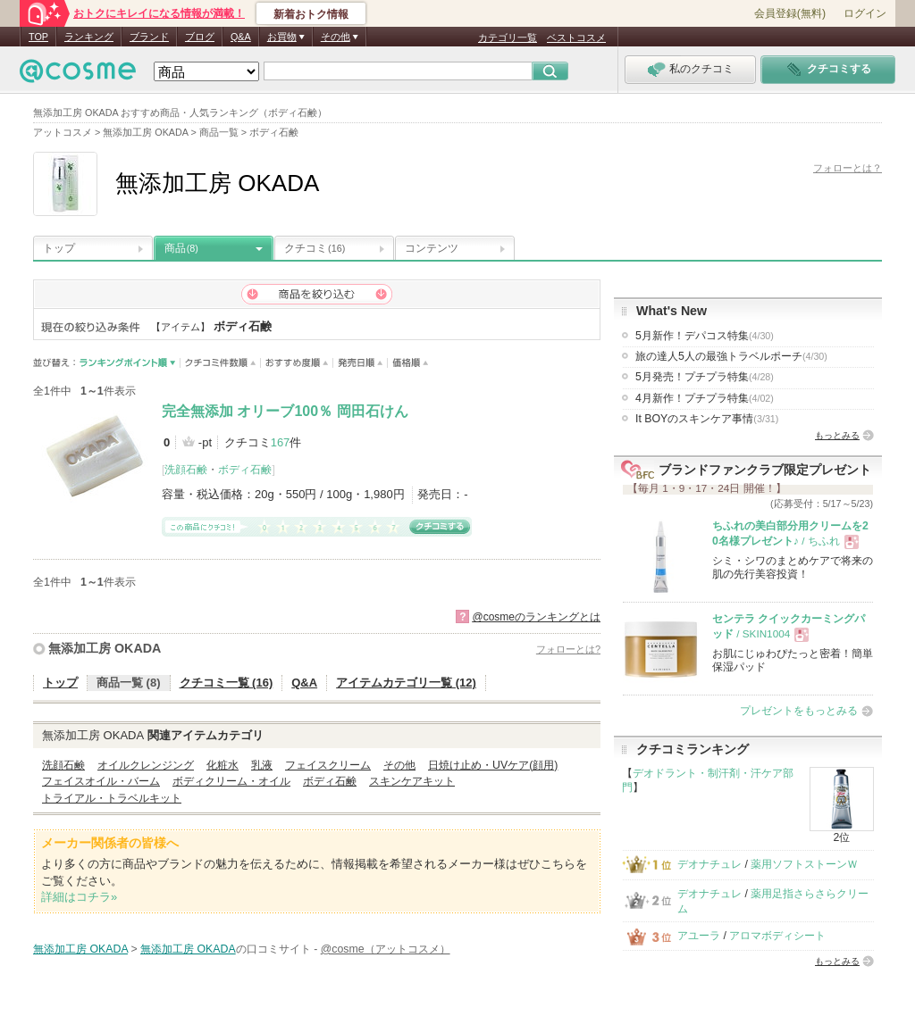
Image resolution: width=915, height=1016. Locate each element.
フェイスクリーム (328, 765)
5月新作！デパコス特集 (704, 335)
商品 (181, 248)
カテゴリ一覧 (507, 37)
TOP (38, 36)
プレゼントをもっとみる (799, 710)
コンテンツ (431, 248)
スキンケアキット (412, 781)
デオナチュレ (709, 864)
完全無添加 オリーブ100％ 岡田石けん (285, 411)
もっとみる (837, 435)
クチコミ (314, 248)
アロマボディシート (777, 935)
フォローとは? (568, 649)
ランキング (88, 36)
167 (280, 442)
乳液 (262, 765)
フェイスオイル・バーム (101, 781)
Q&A (241, 36)
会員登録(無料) (790, 13)
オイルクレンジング (145, 765)
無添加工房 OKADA (104, 648)
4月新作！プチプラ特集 (704, 398)
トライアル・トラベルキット (111, 798)
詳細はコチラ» (79, 897)
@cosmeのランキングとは (536, 617)
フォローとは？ (847, 167)
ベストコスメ (576, 37)
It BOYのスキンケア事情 (706, 418)
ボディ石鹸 (245, 469)
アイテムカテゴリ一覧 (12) (406, 682)
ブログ (199, 36)
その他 (399, 765)
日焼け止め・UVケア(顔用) (493, 765)
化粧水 (222, 765)
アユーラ (698, 935)
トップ (59, 248)
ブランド (149, 36)
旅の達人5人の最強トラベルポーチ (731, 356)
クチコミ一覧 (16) (226, 682)
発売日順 (360, 363)
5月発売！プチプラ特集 (704, 377)
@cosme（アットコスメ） (385, 949)
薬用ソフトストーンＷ (804, 864)
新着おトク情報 (310, 14)
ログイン (865, 13)
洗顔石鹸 (185, 469)
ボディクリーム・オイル (231, 781)
